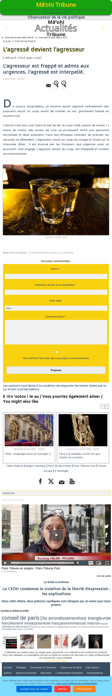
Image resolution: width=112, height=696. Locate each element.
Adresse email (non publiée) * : (56, 285)
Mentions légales (13, 669)
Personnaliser (84, 689)
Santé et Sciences (27, 664)
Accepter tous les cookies (34, 689)
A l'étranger (67, 470)
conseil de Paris (90, 619)
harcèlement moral (79, 615)
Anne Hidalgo (62, 619)
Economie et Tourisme (44, 659)
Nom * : (56, 269)
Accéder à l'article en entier (13, 610)
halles (102, 619)
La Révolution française (70, 664)
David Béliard (97, 619)
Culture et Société (73, 659)
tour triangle (56, 615)
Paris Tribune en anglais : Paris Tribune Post (29, 568)
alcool (53, 252)
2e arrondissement (39, 252)
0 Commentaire (9, 571)
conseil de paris (13, 615)
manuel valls (26, 619)
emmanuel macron (11, 619)
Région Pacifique (39, 466)
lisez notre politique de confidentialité (76, 683)
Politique (22, 659)
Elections (47, 664)
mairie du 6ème (50, 619)
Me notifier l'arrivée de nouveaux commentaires (56, 358)
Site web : (56, 300)
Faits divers (94, 659)
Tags (63, 652)
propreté (57, 619)
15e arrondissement (37, 615)
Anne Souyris (77, 619)
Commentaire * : (56, 316)
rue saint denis (65, 252)
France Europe (47, 470)
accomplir (83, 619)
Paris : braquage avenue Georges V (27, 454)
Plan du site (52, 652)
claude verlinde (69, 619)
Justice (8, 664)
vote (66, 615)
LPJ (45, 619)
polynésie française (100, 615)
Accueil (7, 41)
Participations (96, 664)
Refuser (62, 689)
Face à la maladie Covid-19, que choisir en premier (79, 456)
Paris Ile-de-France (25, 41)
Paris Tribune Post (93, 466)
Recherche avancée (12, 499)
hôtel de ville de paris (37, 619)
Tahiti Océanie (14, 466)
